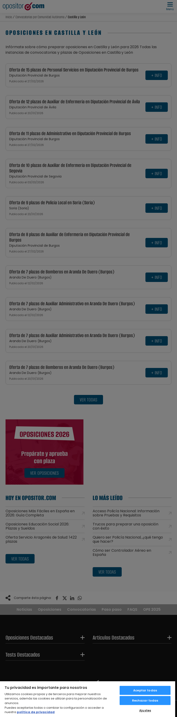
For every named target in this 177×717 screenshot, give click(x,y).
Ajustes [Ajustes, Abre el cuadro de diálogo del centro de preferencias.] (145, 710)
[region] (87, 699)
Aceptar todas (145, 690)
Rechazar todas (145, 700)
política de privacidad (36, 712)
